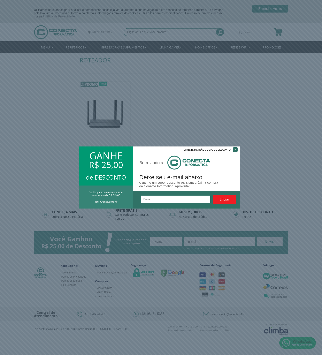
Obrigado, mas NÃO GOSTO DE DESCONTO (207, 150)
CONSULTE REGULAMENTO (105, 202)
